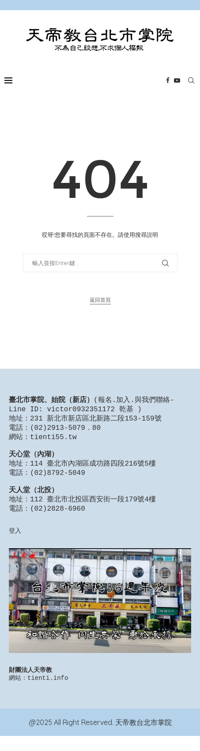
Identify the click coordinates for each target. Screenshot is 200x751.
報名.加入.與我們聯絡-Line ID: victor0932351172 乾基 (91, 405)
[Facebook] (168, 80)
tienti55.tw (53, 441)
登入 (15, 544)
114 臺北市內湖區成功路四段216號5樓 (93, 471)
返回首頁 (100, 299)
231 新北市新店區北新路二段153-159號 (96, 420)
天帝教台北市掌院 (143, 737)
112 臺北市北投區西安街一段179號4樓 (93, 511)
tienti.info (47, 692)
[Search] (191, 80)
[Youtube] (177, 80)
